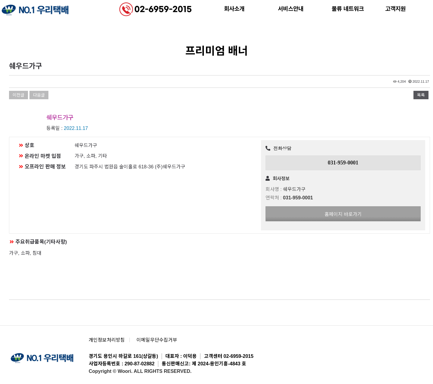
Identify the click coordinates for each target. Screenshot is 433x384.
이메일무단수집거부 (157, 340)
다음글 (39, 95)
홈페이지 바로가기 (343, 214)
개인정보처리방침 (107, 340)
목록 (421, 95)
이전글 (18, 95)
